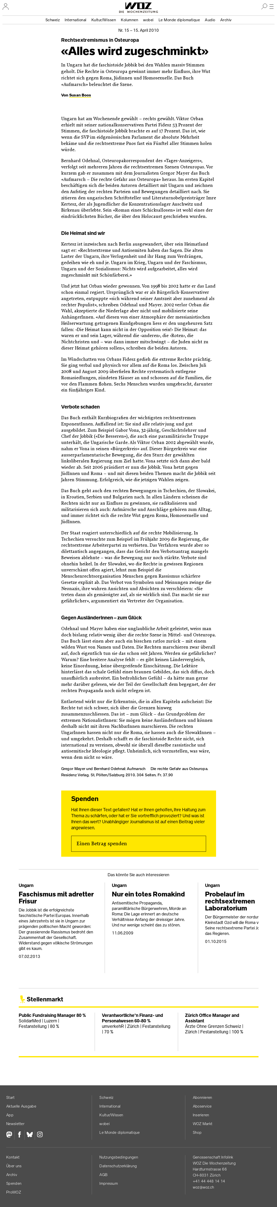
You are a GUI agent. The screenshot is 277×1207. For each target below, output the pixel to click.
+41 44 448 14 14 (209, 1181)
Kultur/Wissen (103, 20)
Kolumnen (129, 20)
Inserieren (201, 1115)
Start (10, 1097)
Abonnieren (202, 1097)
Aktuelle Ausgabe (21, 1106)
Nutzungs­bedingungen (118, 1157)
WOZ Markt (203, 1124)
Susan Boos (80, 95)
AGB (103, 1175)
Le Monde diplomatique (179, 20)
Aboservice (202, 1106)
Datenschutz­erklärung (118, 1166)
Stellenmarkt (45, 999)
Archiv (226, 20)
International (75, 20)
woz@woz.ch (203, 1187)
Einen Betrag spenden (101, 844)
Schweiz (52, 20)
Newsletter (15, 1124)
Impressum (108, 1183)
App (9, 1115)
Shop (197, 1132)
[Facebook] (19, 1135)
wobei (148, 20)
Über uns (13, 1166)
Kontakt (12, 1157)
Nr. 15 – (138, 30)
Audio (210, 20)
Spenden (13, 1183)
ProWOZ (13, 1192)
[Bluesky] (29, 1135)
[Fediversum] (10, 1135)
